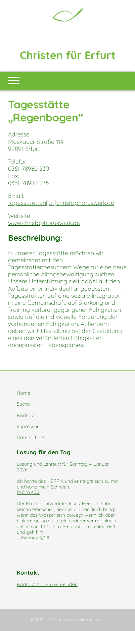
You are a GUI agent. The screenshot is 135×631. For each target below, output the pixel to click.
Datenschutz (30, 438)
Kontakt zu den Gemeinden (47, 584)
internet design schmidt (82, 619)
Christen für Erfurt (68, 55)
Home (23, 393)
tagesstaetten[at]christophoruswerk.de (61, 202)
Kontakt (26, 415)
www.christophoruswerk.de (44, 222)
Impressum (29, 426)
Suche (23, 404)
